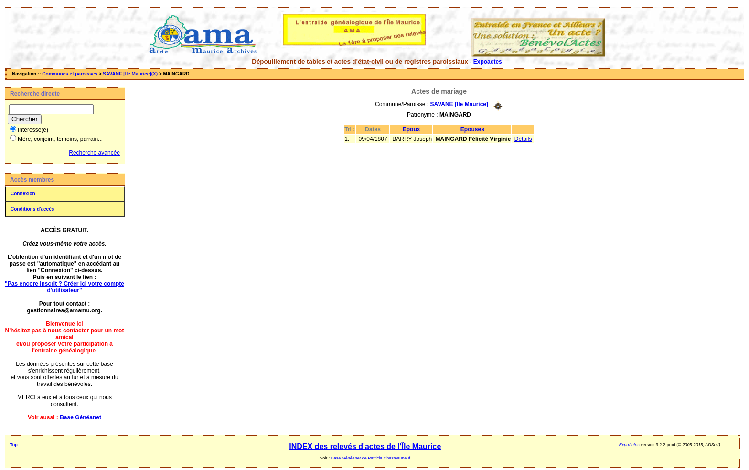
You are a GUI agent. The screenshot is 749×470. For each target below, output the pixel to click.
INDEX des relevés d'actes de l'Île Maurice (365, 446)
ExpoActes (629, 444)
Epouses (472, 129)
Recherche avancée (94, 153)
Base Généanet (80, 417)
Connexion (23, 193)
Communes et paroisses (69, 73)
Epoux (411, 129)
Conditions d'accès (32, 209)
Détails (523, 139)
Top (14, 444)
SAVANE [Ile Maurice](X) (130, 73)
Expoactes (487, 61)
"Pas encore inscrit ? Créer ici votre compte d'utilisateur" (64, 287)
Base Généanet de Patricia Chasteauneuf (370, 458)
